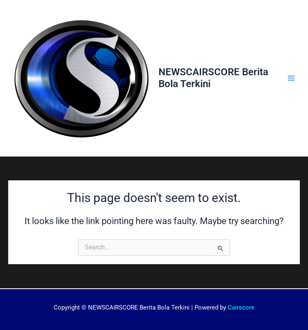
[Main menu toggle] (291, 78)
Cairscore (241, 307)
